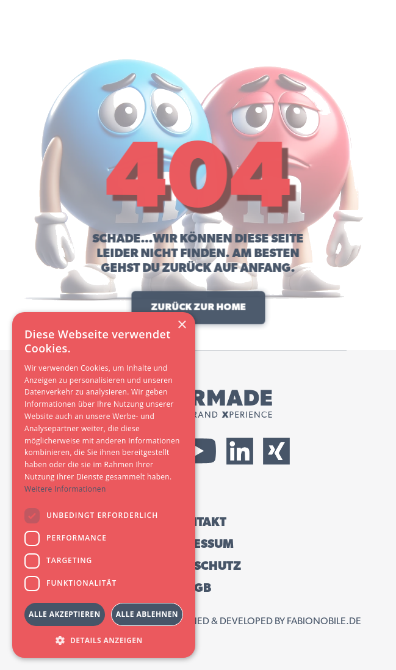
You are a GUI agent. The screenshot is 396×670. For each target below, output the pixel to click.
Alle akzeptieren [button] (65, 614)
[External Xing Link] (276, 451)
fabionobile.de (324, 621)
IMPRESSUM (198, 544)
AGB (198, 588)
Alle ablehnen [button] (147, 614)
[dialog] (103, 485)
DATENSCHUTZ (198, 566)
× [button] (181, 325)
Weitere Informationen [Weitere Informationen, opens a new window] (65, 489)
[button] (103, 640)
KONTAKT (198, 522)
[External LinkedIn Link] (239, 451)
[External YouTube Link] (198, 451)
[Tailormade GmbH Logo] (198, 404)
